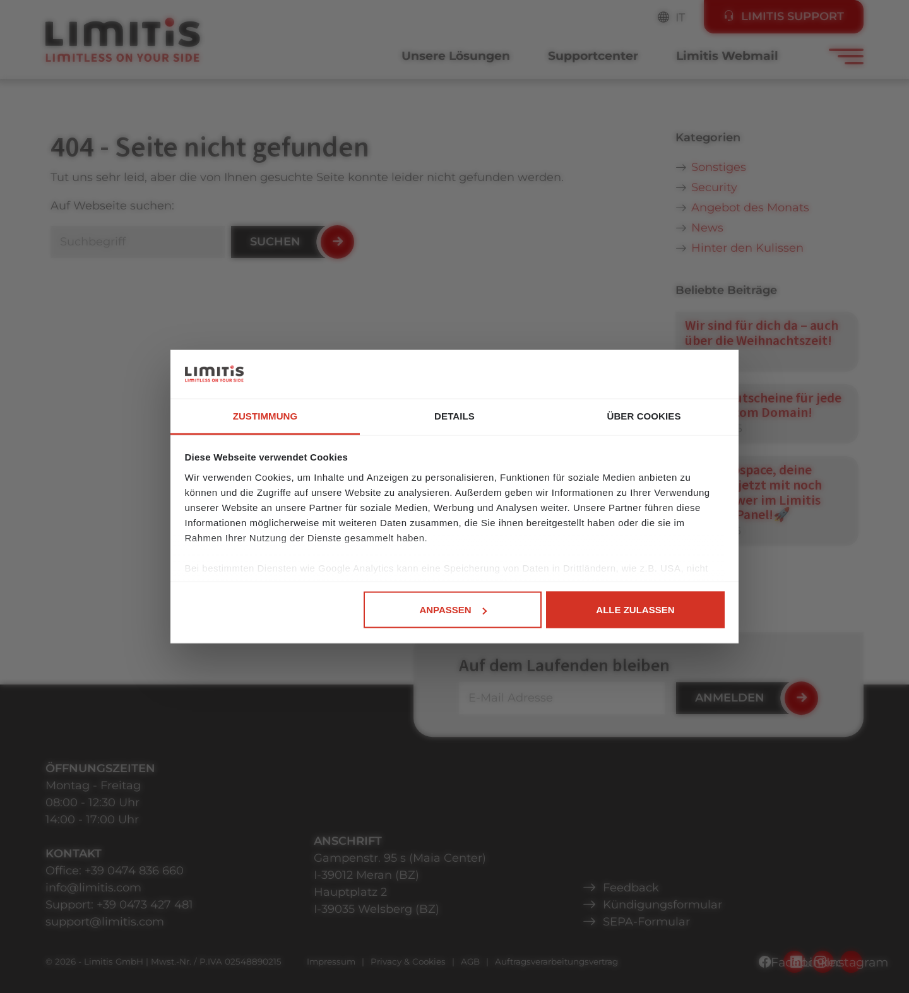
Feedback (631, 888)
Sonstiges (718, 167)
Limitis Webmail (727, 56)
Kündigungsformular (662, 905)
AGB (470, 961)
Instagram (851, 962)
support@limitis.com (104, 922)
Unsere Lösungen (455, 56)
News (707, 228)
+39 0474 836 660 (134, 871)
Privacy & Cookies (408, 961)
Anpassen (452, 609)
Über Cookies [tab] (643, 415)
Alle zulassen (635, 609)
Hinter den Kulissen (747, 248)
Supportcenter (593, 56)
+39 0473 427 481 (145, 905)
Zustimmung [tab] (265, 415)
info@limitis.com (93, 888)
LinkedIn (823, 962)
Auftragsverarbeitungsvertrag (556, 961)
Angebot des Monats (750, 207)
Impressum (331, 961)
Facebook (794, 962)
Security (714, 187)
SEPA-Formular (646, 922)
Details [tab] (454, 415)
